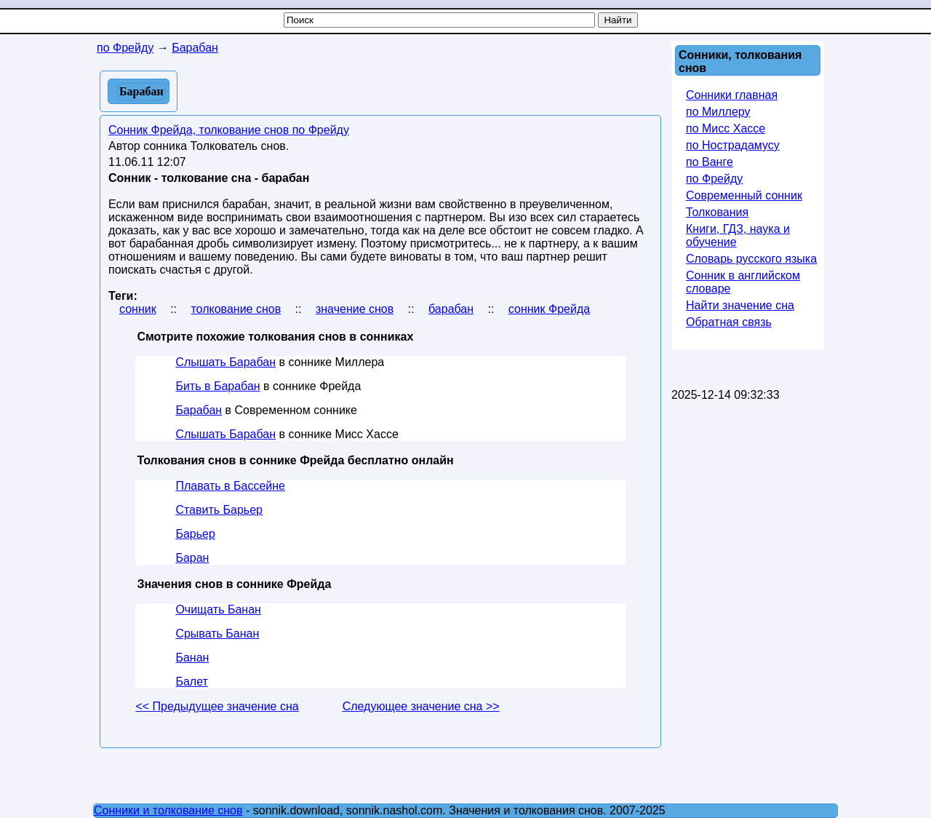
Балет (191, 681)
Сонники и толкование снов (168, 810)
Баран (192, 558)
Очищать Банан (218, 609)
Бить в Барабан (217, 386)
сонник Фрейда (549, 309)
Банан (192, 657)
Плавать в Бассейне (230, 486)
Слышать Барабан (225, 362)
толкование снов (236, 309)
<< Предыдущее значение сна (216, 706)
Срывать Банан (217, 633)
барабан (451, 309)
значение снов (354, 309)
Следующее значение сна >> (421, 706)
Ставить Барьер (219, 510)
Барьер (195, 534)
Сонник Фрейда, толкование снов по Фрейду (228, 130)
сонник (137, 309)
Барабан (198, 410)
